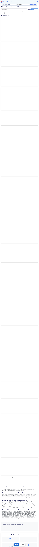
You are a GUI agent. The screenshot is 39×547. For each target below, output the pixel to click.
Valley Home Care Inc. (6, 66)
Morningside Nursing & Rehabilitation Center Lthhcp (12, 173)
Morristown (3, 320)
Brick (2, 280)
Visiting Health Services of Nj (7, 137)
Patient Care (4, 84)
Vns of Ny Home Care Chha (7, 125)
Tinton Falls (3, 351)
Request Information (19, 261)
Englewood (3, 303)
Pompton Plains (3, 334)
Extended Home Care (6, 119)
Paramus (2, 331)
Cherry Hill (2, 286)
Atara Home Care (5, 149)
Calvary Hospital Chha (6, 161)
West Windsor (3, 374)
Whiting (2, 377)
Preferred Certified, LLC (6, 90)
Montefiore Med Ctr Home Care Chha (9, 101)
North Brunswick (3, 328)
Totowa (2, 357)
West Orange (3, 371)
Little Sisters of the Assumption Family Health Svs (11, 107)
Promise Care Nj (5, 44)
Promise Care (4, 35)
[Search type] (9, 4)
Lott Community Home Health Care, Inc (9, 95)
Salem (2, 343)
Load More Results (19, 180)
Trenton (2, 360)
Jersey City (3, 311)
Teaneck (2, 348)
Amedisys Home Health (6, 17)
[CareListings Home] (9, 2)
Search (33, 4)
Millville (2, 314)
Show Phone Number (30, 83)
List (16, 544)
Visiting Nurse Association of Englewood (10, 72)
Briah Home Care (5, 155)
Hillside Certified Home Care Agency (9, 167)
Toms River (3, 354)
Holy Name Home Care (6, 54)
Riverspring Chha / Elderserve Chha (9, 78)
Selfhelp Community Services (7, 26)
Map (22, 544)
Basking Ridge (3, 271)
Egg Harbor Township (4, 297)
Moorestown (3, 317)
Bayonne (2, 274)
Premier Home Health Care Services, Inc (10, 113)
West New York (3, 368)
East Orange (3, 294)
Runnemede (3, 340)
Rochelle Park (3, 337)
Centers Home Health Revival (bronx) (9, 143)
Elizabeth (2, 300)
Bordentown (3, 277)
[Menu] (37, 1)
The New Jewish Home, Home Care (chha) (10, 131)
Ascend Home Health (6, 60)
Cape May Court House (4, 283)
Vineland (2, 363)
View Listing (29, 22)
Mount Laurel (3, 323)
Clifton (2, 291)
